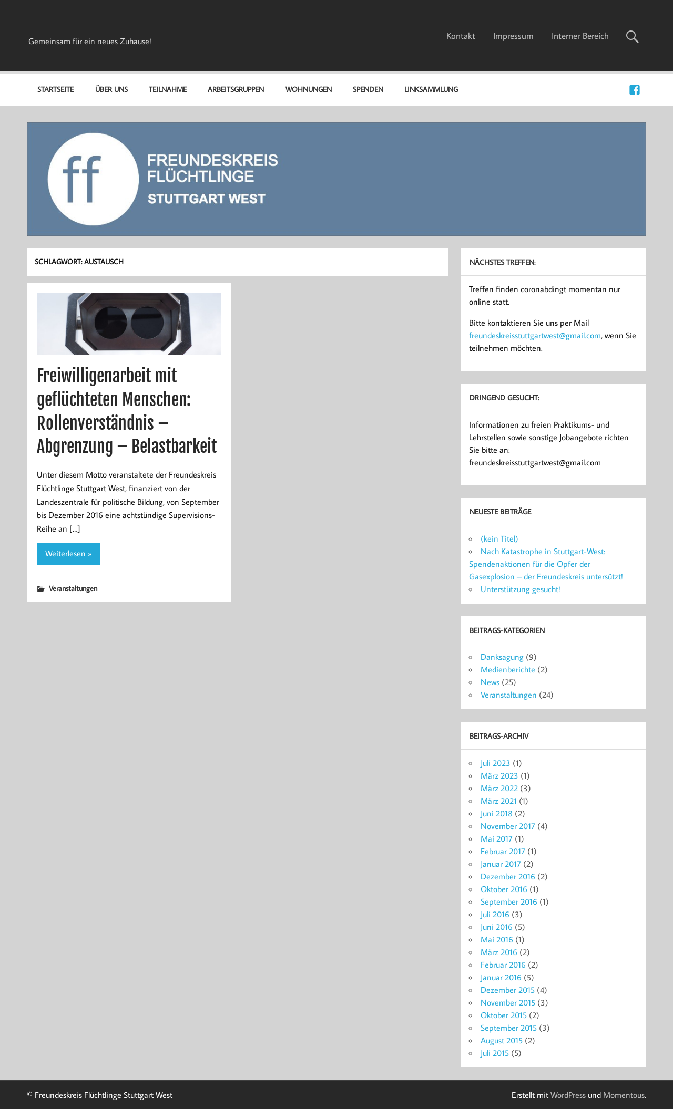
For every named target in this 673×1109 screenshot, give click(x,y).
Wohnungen (308, 89)
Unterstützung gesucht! (520, 589)
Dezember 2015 (508, 989)
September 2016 (509, 901)
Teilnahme (168, 89)
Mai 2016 (497, 939)
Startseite (55, 89)
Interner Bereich (580, 36)
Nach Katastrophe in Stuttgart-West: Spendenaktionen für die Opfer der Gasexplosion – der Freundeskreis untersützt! (546, 564)
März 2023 (499, 775)
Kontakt (460, 36)
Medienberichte (508, 669)
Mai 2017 (497, 838)
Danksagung (502, 656)
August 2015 (502, 1040)
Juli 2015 (495, 1053)
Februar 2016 (503, 964)
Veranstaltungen (73, 588)
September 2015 (509, 1027)
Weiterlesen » (68, 553)
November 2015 (508, 1002)
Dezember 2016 (508, 876)
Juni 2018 (497, 813)
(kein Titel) (499, 538)
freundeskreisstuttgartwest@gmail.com (535, 335)
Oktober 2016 (504, 889)
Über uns (111, 89)
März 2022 (499, 788)
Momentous (624, 1095)
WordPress (568, 1095)
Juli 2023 (496, 763)
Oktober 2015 (504, 1015)
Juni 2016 (497, 926)
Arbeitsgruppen (236, 89)
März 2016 (499, 952)
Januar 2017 (501, 863)
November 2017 (508, 826)
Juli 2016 (495, 914)
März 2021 (499, 800)
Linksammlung (431, 89)
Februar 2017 (503, 851)
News (490, 682)
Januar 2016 (501, 977)
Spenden (368, 89)
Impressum (513, 36)
